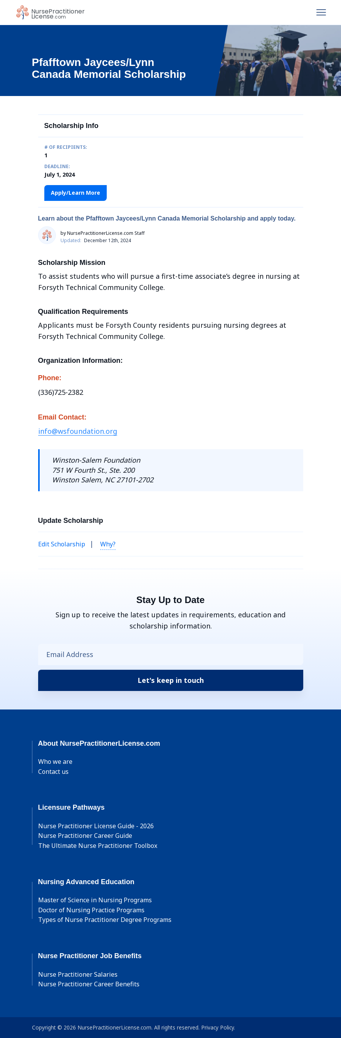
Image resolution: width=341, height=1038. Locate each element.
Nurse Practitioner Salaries (78, 974)
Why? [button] (108, 544)
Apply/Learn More (75, 192)
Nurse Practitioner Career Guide (85, 835)
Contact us (53, 771)
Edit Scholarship (61, 544)
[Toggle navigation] (321, 12)
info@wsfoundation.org (77, 431)
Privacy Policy (217, 1027)
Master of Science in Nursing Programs (95, 900)
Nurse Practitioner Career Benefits (88, 984)
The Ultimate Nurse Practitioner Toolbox (97, 845)
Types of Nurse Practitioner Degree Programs (104, 919)
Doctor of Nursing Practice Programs (91, 910)
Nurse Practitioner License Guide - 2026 (96, 826)
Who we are (55, 761)
